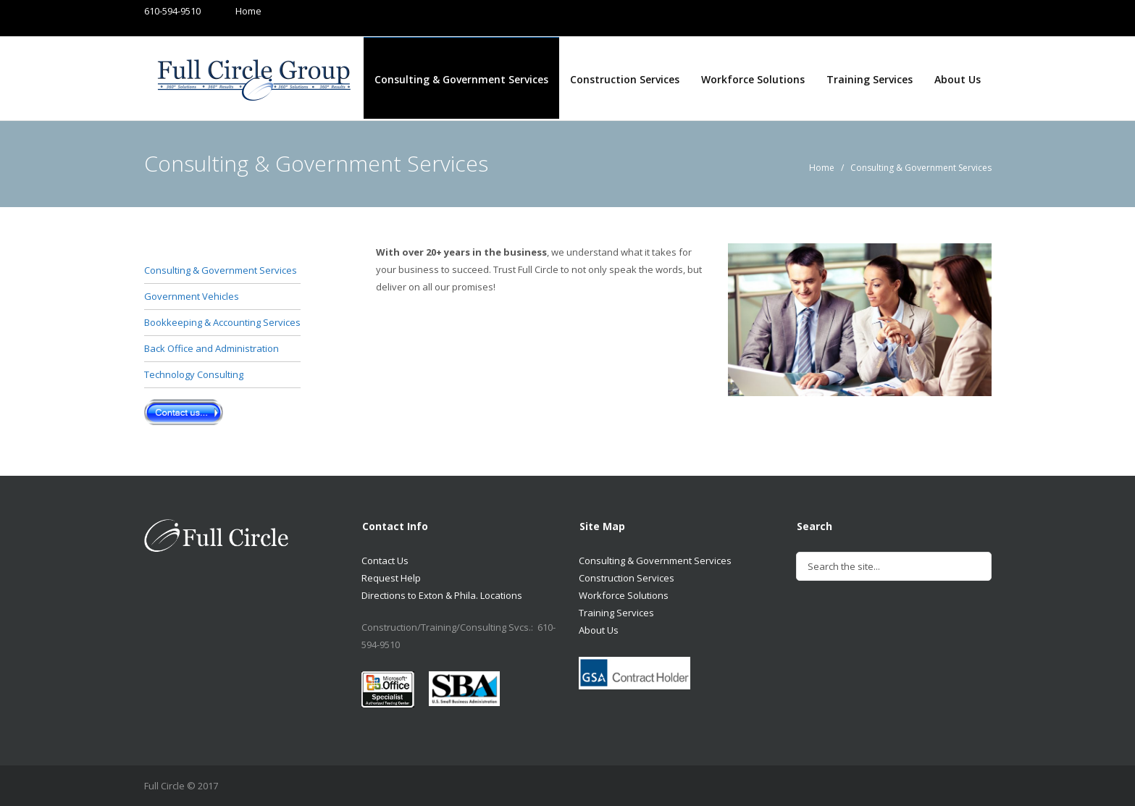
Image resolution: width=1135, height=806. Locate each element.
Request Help (391, 577)
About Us (957, 79)
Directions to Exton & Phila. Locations (441, 595)
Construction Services (624, 79)
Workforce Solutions (753, 79)
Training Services (869, 79)
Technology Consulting (193, 374)
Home (234, 10)
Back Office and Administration (211, 348)
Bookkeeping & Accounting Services (222, 322)
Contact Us (385, 560)
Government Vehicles (191, 296)
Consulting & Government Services (461, 79)
